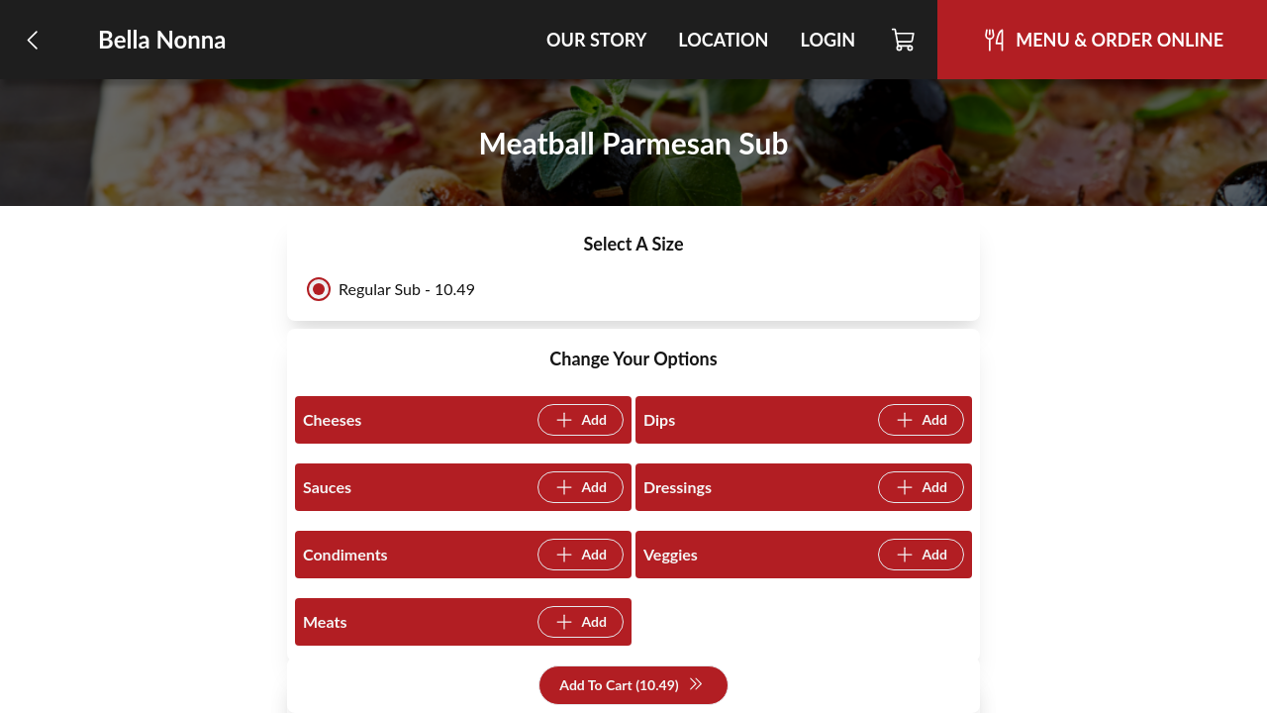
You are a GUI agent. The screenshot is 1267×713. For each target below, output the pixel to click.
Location (723, 40)
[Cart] (904, 39)
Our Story (596, 40)
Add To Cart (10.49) (631, 685)
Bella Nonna (162, 39)
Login (827, 40)
